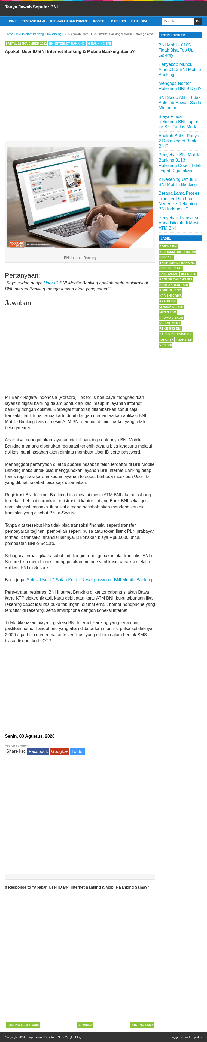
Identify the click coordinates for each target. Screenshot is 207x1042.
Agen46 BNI (168, 246)
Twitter (77, 751)
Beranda (85, 1025)
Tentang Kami (33, 21)
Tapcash (166, 339)
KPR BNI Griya (170, 295)
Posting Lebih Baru (23, 1025)
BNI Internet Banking (67, 43)
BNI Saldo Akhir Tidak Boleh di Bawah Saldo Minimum (180, 102)
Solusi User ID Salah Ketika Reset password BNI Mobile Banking (89, 580)
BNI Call (166, 257)
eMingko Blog (72, 1037)
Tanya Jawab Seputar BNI (31, 7)
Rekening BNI (170, 328)
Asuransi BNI (170, 251)
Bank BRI (118, 21)
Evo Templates (192, 1037)
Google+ (59, 751)
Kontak (99, 21)
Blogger (174, 1037)
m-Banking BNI (99, 43)
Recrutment (169, 323)
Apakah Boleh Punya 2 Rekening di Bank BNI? (179, 141)
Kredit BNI (167, 301)
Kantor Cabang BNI (175, 279)
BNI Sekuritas (170, 268)
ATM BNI (189, 251)
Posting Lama (142, 1025)
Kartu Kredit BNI (173, 284)
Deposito (189, 273)
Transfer (184, 339)
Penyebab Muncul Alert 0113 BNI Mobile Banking (180, 69)
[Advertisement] (80, 96)
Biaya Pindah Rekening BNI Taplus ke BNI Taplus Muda (179, 121)
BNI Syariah (169, 273)
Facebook (38, 751)
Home (12, 21)
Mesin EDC (167, 312)
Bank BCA (139, 21)
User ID (51, 283)
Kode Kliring (170, 290)
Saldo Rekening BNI (176, 334)
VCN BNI (165, 345)
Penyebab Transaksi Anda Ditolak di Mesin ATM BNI (180, 222)
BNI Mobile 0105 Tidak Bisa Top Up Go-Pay (176, 50)
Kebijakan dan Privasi (69, 21)
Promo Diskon (171, 317)
